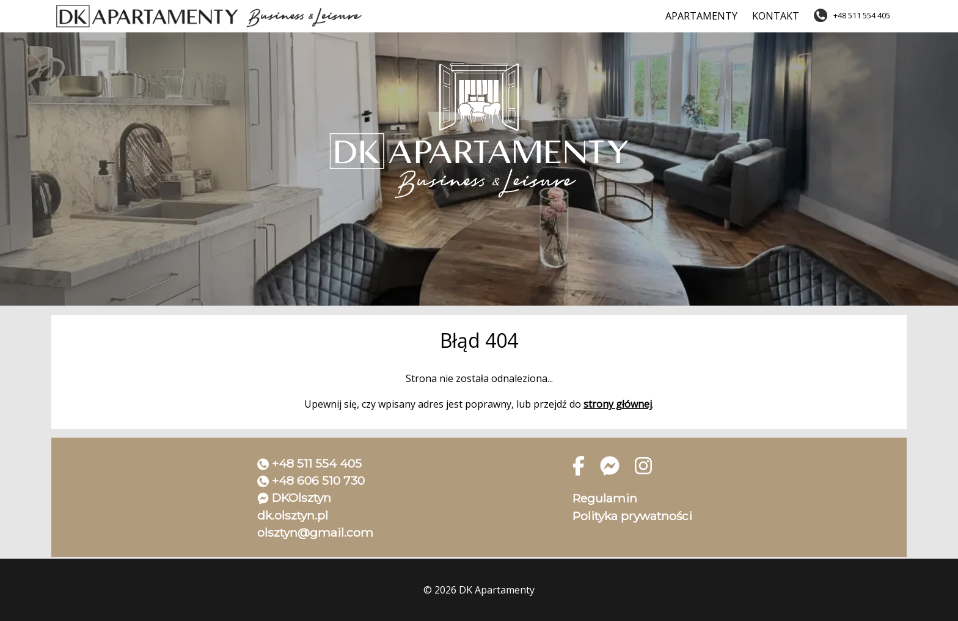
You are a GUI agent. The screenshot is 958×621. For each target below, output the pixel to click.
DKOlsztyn (301, 497)
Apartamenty (701, 16)
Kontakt (775, 16)
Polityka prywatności (632, 516)
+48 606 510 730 (318, 480)
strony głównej (617, 404)
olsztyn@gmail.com (315, 532)
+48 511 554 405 (317, 463)
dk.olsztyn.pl (292, 515)
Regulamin (604, 498)
